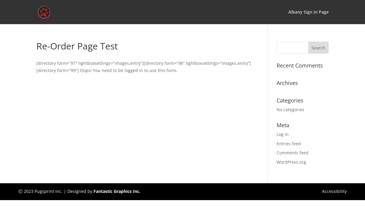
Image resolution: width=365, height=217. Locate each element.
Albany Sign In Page (308, 12)
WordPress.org (291, 162)
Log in (283, 134)
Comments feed (292, 153)
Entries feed (289, 143)
